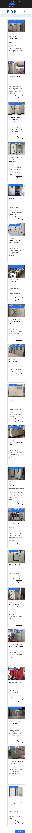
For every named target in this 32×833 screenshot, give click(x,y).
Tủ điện (11, 20)
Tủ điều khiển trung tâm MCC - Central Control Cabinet (15, 240)
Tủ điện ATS (16, 588)
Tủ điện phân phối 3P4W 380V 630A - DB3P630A (14, 119)
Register (13, 6)
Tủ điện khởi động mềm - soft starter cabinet (14, 525)
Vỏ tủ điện (16, 668)
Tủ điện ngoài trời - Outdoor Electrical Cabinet (14, 483)
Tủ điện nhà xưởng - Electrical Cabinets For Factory (15, 442)
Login (12, 4)
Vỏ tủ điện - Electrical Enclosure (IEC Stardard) (15, 361)
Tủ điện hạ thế (17, 20)
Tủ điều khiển (16, 224)
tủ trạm (15, 385)
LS (10, 630)
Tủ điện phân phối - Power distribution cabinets (15, 78)
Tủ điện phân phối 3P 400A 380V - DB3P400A (15, 159)
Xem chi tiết (19, 56)
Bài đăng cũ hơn (20, 831)
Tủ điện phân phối (17, 103)
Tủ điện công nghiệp (18, 185)
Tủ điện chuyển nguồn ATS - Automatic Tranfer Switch (16, 604)
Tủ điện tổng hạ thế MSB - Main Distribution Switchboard (16, 36)
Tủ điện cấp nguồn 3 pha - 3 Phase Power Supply (15, 321)
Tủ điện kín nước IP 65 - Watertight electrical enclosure (15, 802)
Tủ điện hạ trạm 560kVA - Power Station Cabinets (16, 400)
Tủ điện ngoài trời (18, 345)
